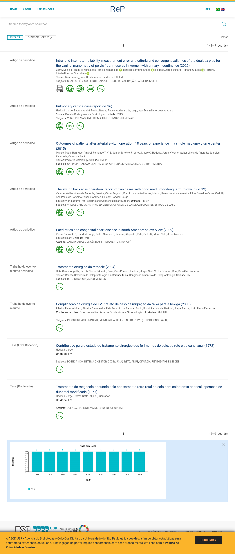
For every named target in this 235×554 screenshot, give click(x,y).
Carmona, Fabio (77, 156)
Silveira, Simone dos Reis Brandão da (104, 308)
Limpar (224, 37)
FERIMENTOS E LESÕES (165, 361)
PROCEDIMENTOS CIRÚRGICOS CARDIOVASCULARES (122, 204)
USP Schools (45, 9)
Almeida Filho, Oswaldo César (197, 193)
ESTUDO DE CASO (165, 204)
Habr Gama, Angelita (67, 271)
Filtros (15, 37)
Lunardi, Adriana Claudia (187, 69)
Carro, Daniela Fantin (68, 69)
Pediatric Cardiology (76, 160)
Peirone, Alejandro (125, 234)
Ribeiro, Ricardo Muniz (69, 308)
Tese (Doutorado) (21, 386)
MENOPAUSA (107, 320)
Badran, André (82, 110)
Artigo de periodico (22, 60)
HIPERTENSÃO (124, 320)
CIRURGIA (145, 361)
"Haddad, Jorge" (40, 38)
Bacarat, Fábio (134, 308)
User (207, 9)
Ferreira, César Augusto (108, 193)
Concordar (208, 540)
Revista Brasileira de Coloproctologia (86, 275)
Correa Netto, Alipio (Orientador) (92, 396)
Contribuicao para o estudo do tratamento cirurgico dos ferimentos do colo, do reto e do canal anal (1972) (135, 345)
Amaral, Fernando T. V (96, 152)
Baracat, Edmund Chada (137, 69)
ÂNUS (134, 361)
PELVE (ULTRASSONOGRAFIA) (151, 320)
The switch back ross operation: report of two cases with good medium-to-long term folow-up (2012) (131, 189)
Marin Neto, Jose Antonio (167, 234)
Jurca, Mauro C (142, 152)
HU (116, 77)
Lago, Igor (137, 110)
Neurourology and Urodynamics (83, 77)
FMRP (119, 114)
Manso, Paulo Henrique (69, 152)
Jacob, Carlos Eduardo (93, 271)
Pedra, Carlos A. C (66, 234)
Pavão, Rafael (98, 110)
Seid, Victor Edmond (159, 271)
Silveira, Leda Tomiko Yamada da (99, 69)
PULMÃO (80, 118)
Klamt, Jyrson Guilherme (137, 193)
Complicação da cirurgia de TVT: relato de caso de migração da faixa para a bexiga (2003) (123, 304)
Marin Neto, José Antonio (158, 110)
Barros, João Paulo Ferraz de (198, 308)
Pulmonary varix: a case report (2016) (84, 106)
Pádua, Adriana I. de (119, 110)
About (27, 9)
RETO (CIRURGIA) (77, 278)
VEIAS (70, 118)
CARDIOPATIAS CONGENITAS (84, 163)
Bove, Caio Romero (118, 271)
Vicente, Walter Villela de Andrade (189, 152)
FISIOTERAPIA (97, 81)
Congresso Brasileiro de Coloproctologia (152, 275)
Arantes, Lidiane (101, 197)
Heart (68, 237)
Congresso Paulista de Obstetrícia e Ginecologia (111, 312)
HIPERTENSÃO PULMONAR (118, 118)
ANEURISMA (94, 118)
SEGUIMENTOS (97, 278)
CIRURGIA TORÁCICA (114, 163)
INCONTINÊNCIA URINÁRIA (83, 320)
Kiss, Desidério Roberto (185, 271)
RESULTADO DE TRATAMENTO (144, 163)
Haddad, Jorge (163, 69)
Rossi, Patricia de (153, 308)
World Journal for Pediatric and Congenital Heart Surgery (97, 200)
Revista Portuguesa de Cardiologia (84, 114)
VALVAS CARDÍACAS (79, 204)
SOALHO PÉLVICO (77, 81)
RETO (127, 361)
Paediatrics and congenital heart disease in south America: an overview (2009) (114, 230)
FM (121, 77)
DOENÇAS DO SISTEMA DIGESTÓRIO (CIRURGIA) (95, 361)
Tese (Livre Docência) (24, 345)
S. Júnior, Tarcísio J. (121, 152)
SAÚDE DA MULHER (148, 81)
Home (13, 9)
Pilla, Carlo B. (144, 234)
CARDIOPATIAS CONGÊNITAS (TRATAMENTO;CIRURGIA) (99, 241)
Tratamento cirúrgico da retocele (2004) (85, 267)
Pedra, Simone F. (104, 234)
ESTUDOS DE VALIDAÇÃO (120, 81)
